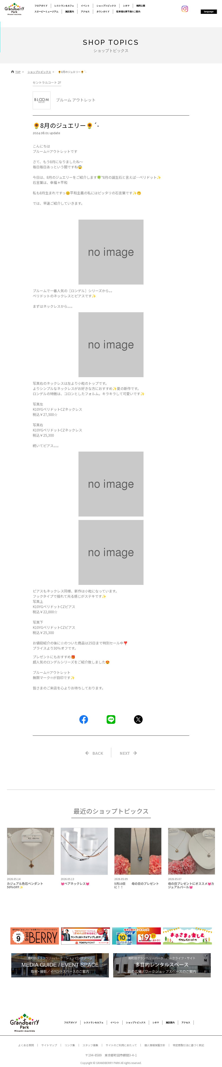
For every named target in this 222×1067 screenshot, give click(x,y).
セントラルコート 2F (47, 82)
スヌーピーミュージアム (46, 11)
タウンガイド (102, 11)
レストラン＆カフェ (64, 6)
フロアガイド (40, 6)
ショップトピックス (106, 6)
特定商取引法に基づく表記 (188, 1045)
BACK (97, 753)
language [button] (209, 11)
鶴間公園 (140, 6)
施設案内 (69, 11)
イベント (85, 6)
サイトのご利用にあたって (121, 1045)
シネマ (126, 6)
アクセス (85, 11)
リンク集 (70, 1045)
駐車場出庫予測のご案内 (128, 11)
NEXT (125, 753)
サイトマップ (49, 1045)
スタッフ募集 (90, 1045)
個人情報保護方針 (154, 1045)
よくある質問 (26, 1045)
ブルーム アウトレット (64, 100)
